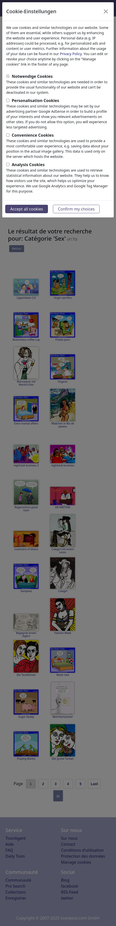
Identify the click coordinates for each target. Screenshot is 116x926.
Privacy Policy (71, 53)
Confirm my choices (76, 209)
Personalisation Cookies (35, 100)
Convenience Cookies (33, 135)
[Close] (106, 11)
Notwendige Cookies (32, 76)
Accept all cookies (26, 209)
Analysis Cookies (28, 164)
